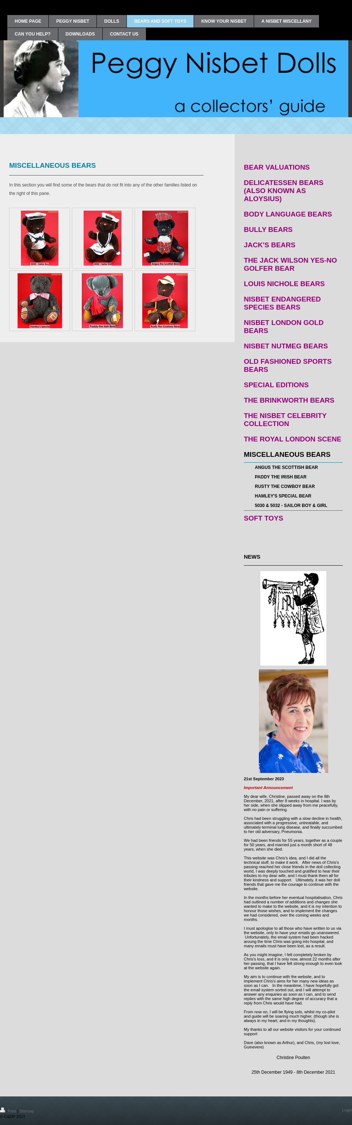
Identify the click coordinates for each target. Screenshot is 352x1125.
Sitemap (26, 1111)
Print (8, 1111)
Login (347, 1110)
